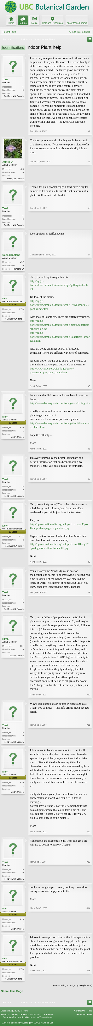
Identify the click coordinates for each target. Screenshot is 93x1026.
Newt (5, 299)
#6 (89, 450)
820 (22, 429)
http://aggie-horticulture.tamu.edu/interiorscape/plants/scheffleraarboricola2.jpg (59, 325)
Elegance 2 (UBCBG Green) (14, 1014)
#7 (89, 497)
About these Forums (77, 23)
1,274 (21, 310)
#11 (88, 743)
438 (22, 169)
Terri (5, 79)
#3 (89, 225)
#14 (88, 931)
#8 (89, 563)
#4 (89, 269)
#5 (89, 387)
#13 (88, 881)
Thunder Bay (18, 270)
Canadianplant (11, 255)
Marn (5, 417)
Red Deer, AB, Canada (14, 96)
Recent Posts (9, 32)
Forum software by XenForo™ (28, 1018)
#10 (88, 696)
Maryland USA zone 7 (14, 320)
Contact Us (79, 1014)
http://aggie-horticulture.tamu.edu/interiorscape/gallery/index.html (59, 286)
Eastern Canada (17, 658)
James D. (7, 161)
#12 (88, 834)
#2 (89, 178)
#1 (89, 131)
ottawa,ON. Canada (15, 179)
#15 (88, 981)
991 (22, 648)
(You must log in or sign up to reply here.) (72, 989)
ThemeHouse (45, 1020)
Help (90, 1014)
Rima (5, 640)
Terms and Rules (84, 1018)
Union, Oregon (17, 438)
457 (22, 263)
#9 (89, 610)
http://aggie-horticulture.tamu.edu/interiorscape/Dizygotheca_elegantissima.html (60, 306)
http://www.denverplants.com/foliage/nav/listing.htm (60, 404)
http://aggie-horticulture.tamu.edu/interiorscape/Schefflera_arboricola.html (60, 337)
